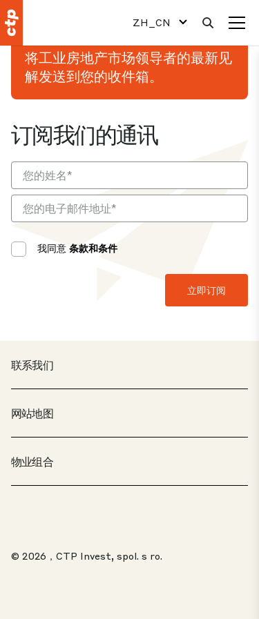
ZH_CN (152, 22)
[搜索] (208, 22)
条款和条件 (93, 248)
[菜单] (237, 23)
